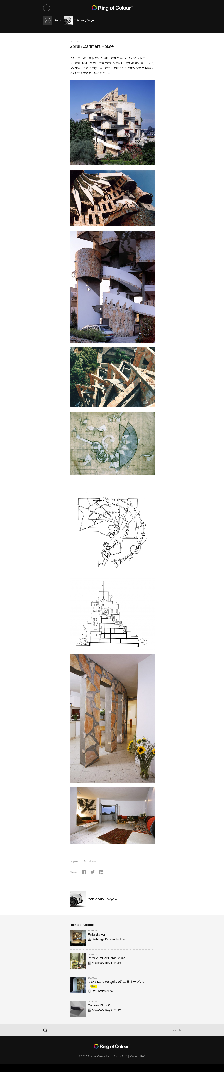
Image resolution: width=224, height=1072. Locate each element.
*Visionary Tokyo (100, 962)
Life (122, 939)
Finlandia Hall (97, 934)
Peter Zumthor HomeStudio (106, 958)
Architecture (91, 861)
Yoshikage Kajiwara (102, 939)
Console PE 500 (99, 1005)
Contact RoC (138, 1056)
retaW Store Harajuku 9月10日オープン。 (117, 982)
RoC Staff (96, 991)
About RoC (120, 1056)
